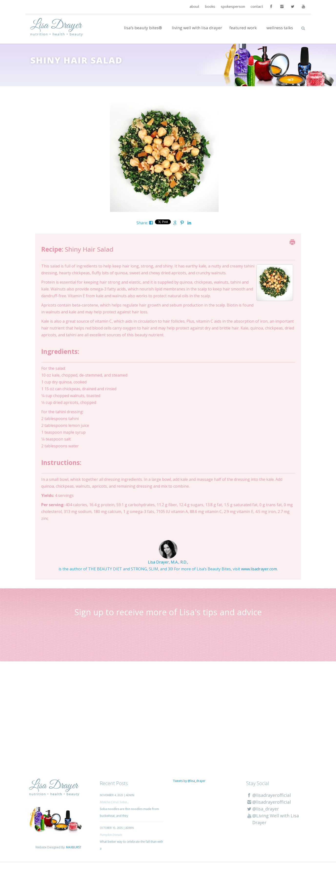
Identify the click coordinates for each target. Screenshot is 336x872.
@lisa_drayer (262, 808)
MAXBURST (73, 847)
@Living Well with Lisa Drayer (272, 819)
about (194, 6)
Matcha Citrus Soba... (114, 802)
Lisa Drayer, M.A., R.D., (168, 562)
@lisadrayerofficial (268, 795)
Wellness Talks (279, 28)
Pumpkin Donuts (111, 834)
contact (257, 6)
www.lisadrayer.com (259, 569)
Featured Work (243, 28)
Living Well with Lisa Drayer (197, 28)
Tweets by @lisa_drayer (189, 781)
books (210, 6)
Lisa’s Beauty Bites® (143, 28)
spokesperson (233, 6)
